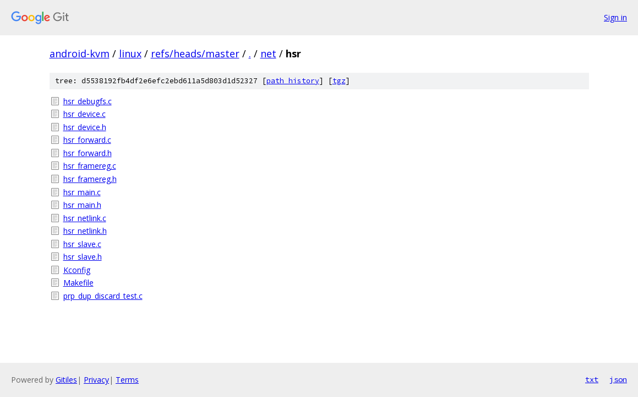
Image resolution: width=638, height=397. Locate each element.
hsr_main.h (82, 205)
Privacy (96, 379)
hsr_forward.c (87, 140)
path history (292, 80)
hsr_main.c (82, 192)
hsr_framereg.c (89, 165)
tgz (339, 80)
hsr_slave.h (82, 256)
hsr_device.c (84, 114)
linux (130, 53)
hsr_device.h (84, 127)
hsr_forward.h (87, 153)
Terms (127, 379)
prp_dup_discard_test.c (103, 296)
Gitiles (66, 379)
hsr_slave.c (82, 244)
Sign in (615, 17)
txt (591, 379)
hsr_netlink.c (84, 218)
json (618, 379)
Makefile (78, 282)
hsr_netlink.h (85, 231)
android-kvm (80, 53)
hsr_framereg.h (90, 179)
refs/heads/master (195, 53)
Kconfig (76, 270)
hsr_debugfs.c (87, 101)
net (268, 53)
